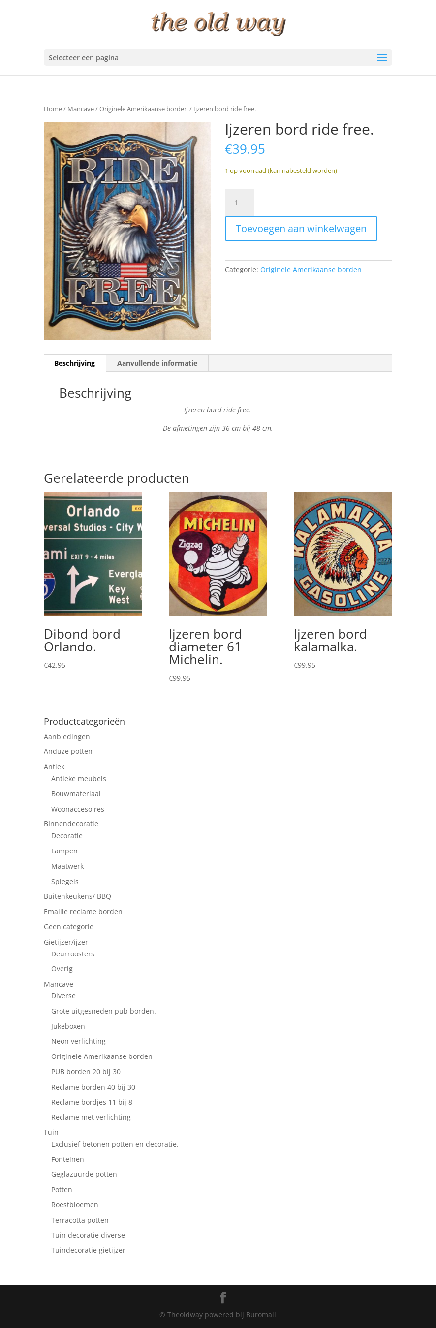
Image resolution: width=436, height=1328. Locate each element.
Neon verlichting (78, 1041)
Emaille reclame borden (83, 911)
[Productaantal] (239, 202)
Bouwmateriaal (76, 793)
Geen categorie (68, 926)
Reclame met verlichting (91, 1117)
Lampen (64, 850)
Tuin (51, 1132)
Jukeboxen (68, 1026)
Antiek (54, 766)
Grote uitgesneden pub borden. (103, 1011)
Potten (61, 1189)
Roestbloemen (74, 1204)
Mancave (80, 108)
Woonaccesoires (77, 809)
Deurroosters (72, 953)
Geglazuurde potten (84, 1174)
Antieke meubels (78, 778)
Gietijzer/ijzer (66, 942)
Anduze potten (68, 751)
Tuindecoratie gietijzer (88, 1250)
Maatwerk (67, 866)
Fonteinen (67, 1159)
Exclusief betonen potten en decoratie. (115, 1144)
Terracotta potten (80, 1220)
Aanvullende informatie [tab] (157, 363)
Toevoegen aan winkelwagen (301, 228)
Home (53, 108)
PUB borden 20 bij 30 (86, 1071)
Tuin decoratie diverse (88, 1235)
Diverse (63, 995)
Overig (62, 968)
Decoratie (67, 835)
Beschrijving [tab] (74, 363)
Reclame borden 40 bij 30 (93, 1086)
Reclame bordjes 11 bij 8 (91, 1102)
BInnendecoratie (71, 823)
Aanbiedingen (67, 736)
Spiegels (65, 881)
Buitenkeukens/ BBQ (77, 896)
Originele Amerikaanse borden (143, 108)
